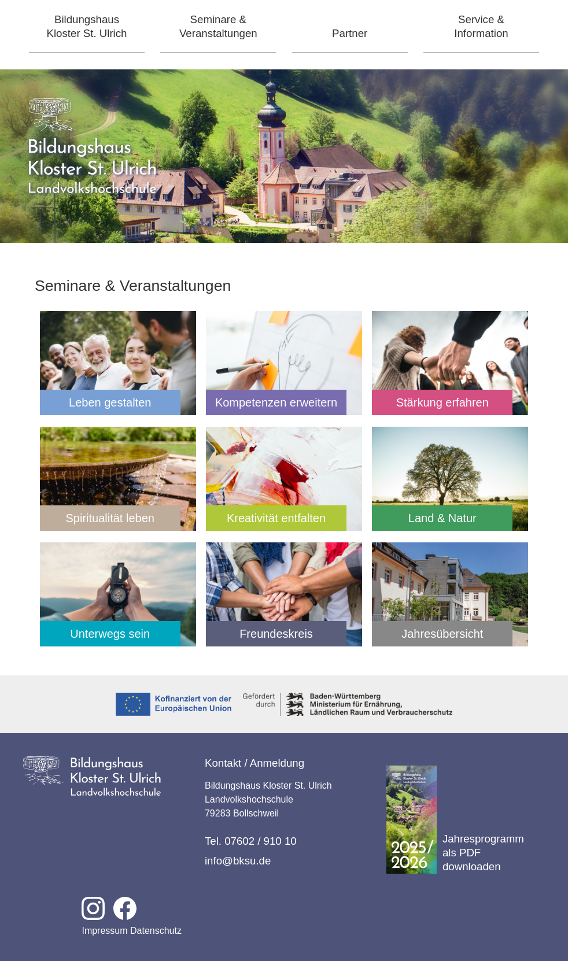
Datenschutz (156, 931)
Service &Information (481, 26)
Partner (349, 33)
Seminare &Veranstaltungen (218, 26)
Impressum (104, 931)
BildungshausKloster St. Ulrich (87, 26)
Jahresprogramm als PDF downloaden (455, 820)
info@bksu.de (238, 861)
